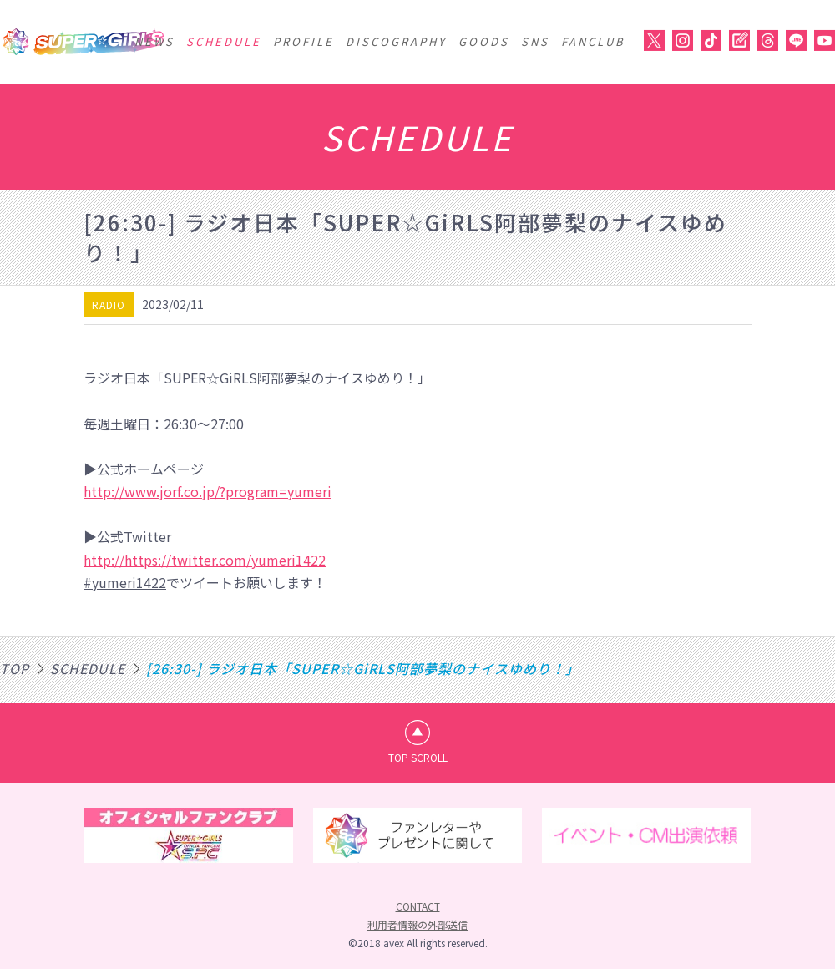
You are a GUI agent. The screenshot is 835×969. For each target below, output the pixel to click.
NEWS (154, 41)
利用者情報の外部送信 (417, 924)
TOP (14, 668)
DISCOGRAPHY (396, 41)
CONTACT (418, 906)
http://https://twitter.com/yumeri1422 (205, 560)
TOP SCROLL (418, 757)
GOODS (483, 41)
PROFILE (303, 41)
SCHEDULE (223, 41)
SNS (535, 41)
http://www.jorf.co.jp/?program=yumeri (207, 491)
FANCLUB (593, 41)
